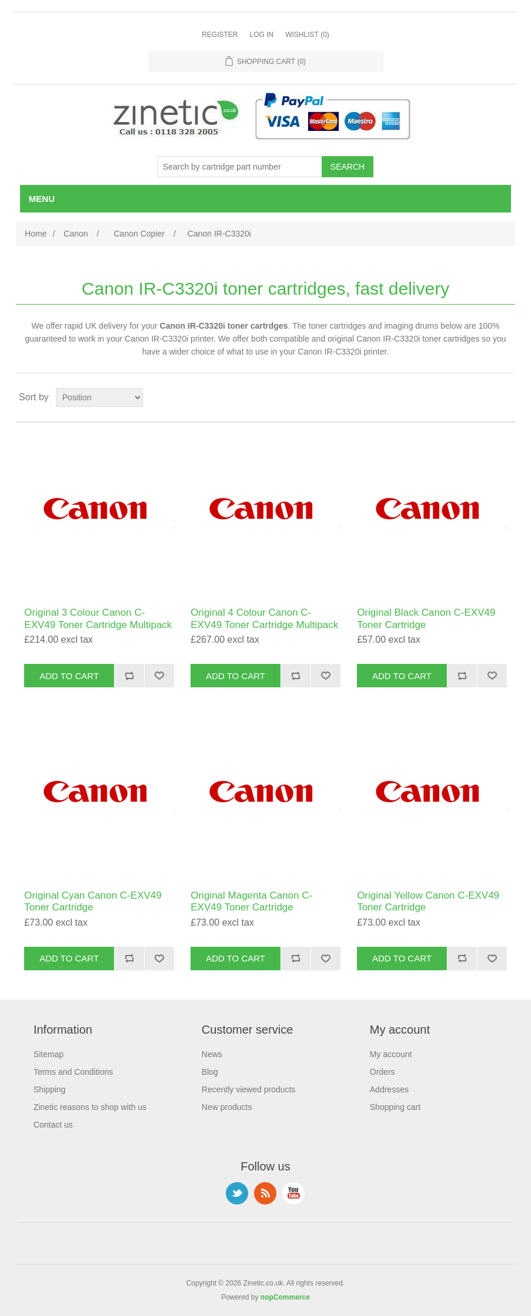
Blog (210, 1072)
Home (35, 233)
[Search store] (240, 166)
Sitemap (49, 1054)
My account (391, 1054)
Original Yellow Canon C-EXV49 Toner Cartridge (428, 901)
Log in (261, 35)
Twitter (237, 1193)
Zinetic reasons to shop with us (90, 1107)
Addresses (389, 1089)
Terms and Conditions (73, 1072)
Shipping (50, 1089)
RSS (265, 1193)
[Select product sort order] (99, 397)
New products (227, 1107)
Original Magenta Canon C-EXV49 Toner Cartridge (251, 901)
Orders (382, 1072)
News (212, 1054)
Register (220, 35)
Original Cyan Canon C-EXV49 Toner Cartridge (92, 901)
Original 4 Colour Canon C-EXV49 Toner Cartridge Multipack (264, 618)
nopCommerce (285, 1297)
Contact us (53, 1124)
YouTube (293, 1193)
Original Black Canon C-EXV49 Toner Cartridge (426, 618)
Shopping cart (395, 1107)
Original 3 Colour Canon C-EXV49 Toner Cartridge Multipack (98, 618)
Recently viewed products (249, 1089)
